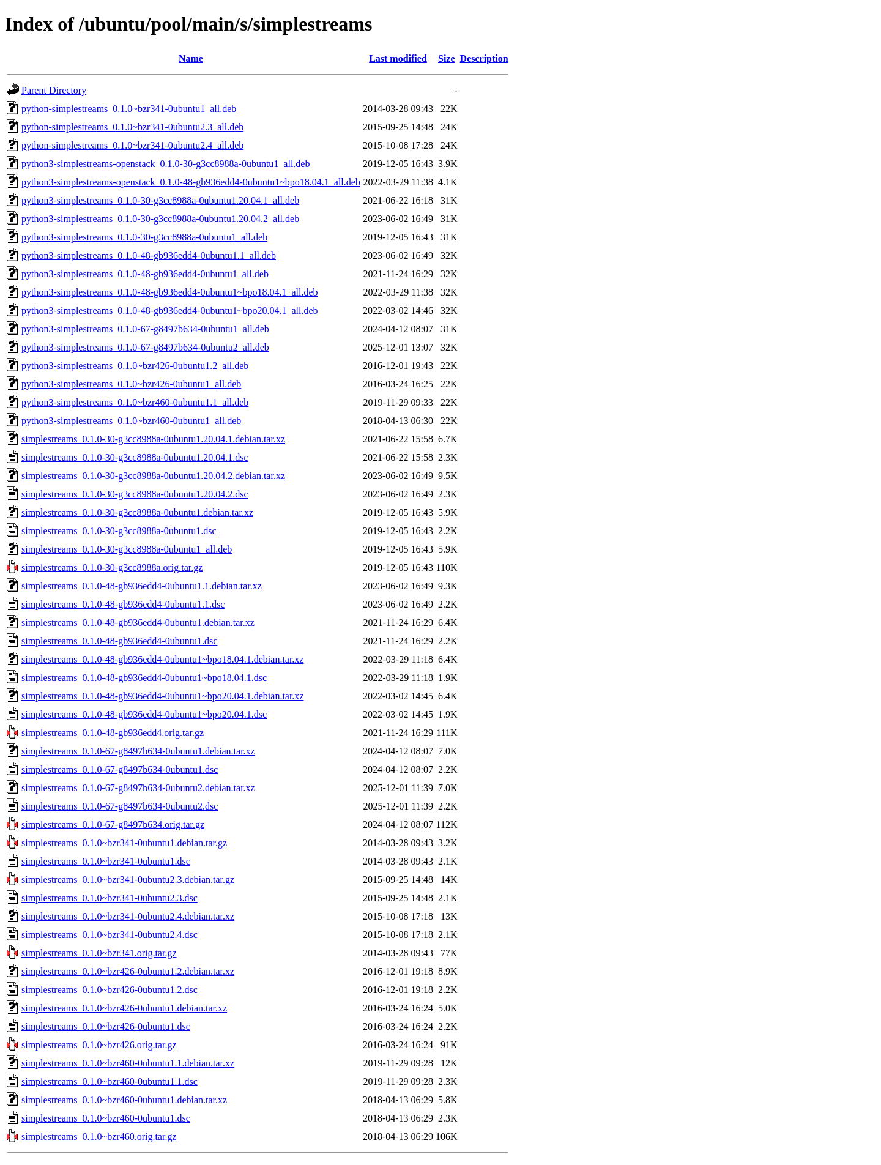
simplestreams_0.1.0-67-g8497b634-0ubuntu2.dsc (119, 806)
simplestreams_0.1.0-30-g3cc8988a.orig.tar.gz (112, 567)
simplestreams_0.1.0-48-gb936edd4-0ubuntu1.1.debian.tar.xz (141, 586)
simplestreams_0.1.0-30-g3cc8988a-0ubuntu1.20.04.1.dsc (134, 457)
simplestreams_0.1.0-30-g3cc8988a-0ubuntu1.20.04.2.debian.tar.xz (153, 476)
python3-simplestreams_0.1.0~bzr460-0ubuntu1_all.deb (131, 420)
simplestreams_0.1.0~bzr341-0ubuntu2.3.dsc (109, 898)
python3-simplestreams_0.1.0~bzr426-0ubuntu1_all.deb (131, 384)
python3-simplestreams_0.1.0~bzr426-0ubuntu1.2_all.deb (134, 365)
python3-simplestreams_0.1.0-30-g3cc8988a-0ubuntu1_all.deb (144, 237)
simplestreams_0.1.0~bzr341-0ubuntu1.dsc (105, 861)
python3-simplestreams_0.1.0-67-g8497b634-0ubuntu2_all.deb (145, 347)
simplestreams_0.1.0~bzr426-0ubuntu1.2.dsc (109, 989)
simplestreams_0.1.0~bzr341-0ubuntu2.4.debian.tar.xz (127, 916)
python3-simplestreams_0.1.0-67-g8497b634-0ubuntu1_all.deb (145, 329)
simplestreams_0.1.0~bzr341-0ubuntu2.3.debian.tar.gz (127, 879)
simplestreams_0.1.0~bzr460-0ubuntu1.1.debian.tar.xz (127, 1063)
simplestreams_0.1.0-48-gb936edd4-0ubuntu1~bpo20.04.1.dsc (144, 714)
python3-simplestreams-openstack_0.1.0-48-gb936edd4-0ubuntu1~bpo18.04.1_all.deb (190, 182)
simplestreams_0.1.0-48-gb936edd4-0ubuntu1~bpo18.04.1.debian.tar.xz (162, 659)
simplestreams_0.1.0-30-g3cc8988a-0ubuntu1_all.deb (126, 549)
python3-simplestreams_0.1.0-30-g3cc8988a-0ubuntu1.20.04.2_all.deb (160, 219)
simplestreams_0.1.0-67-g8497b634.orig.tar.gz (112, 824)
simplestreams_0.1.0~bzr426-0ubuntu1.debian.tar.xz (124, 1008)
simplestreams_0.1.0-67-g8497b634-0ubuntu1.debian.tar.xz (138, 751)
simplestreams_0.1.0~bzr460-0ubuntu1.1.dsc (109, 1081)
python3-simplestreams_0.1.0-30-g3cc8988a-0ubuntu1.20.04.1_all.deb (160, 200)
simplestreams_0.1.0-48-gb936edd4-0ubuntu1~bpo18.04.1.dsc (144, 677)
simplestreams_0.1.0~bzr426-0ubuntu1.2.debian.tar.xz (127, 971)
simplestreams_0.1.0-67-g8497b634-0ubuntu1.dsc (119, 769)
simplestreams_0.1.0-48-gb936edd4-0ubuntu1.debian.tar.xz (138, 622)
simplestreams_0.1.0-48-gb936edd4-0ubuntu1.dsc (119, 641)
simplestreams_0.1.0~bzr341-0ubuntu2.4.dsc (109, 934)
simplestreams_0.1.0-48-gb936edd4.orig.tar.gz (112, 733)
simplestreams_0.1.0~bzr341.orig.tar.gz (99, 953)
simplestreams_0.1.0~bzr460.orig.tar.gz (99, 1136)
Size (446, 58)
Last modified (398, 58)
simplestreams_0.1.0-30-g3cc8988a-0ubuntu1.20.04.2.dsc (134, 494)
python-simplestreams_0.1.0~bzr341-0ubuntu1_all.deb (128, 108)
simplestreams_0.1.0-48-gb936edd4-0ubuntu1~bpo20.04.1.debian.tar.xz (162, 696)
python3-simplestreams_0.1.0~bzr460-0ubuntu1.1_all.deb (134, 402)
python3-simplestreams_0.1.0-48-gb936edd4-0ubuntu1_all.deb (145, 274)
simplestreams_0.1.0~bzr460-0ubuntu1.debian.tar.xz (124, 1100)
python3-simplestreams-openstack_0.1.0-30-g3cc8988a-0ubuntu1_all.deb (165, 163)
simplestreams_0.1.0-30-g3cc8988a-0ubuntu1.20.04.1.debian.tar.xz (153, 439)
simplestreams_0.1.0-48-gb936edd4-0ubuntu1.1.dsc (123, 604)
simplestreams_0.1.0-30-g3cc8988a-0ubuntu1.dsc (119, 531)
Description (484, 58)
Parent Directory (53, 90)
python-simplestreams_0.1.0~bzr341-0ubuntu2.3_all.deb (132, 127)
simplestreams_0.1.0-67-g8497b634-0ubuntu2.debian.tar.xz (138, 788)
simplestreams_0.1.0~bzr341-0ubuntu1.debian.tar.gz (124, 843)
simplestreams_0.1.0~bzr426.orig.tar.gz (99, 1045)
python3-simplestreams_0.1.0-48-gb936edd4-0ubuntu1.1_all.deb (148, 255)
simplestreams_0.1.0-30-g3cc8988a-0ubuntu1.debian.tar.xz (137, 512)
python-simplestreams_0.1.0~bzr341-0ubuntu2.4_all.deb (132, 145)
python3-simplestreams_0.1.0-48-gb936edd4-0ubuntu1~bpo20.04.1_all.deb (169, 310)
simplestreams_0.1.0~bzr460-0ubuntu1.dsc (105, 1118)
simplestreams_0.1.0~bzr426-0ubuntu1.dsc (105, 1026)
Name (191, 58)
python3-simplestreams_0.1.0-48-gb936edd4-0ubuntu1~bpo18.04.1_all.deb (169, 292)
